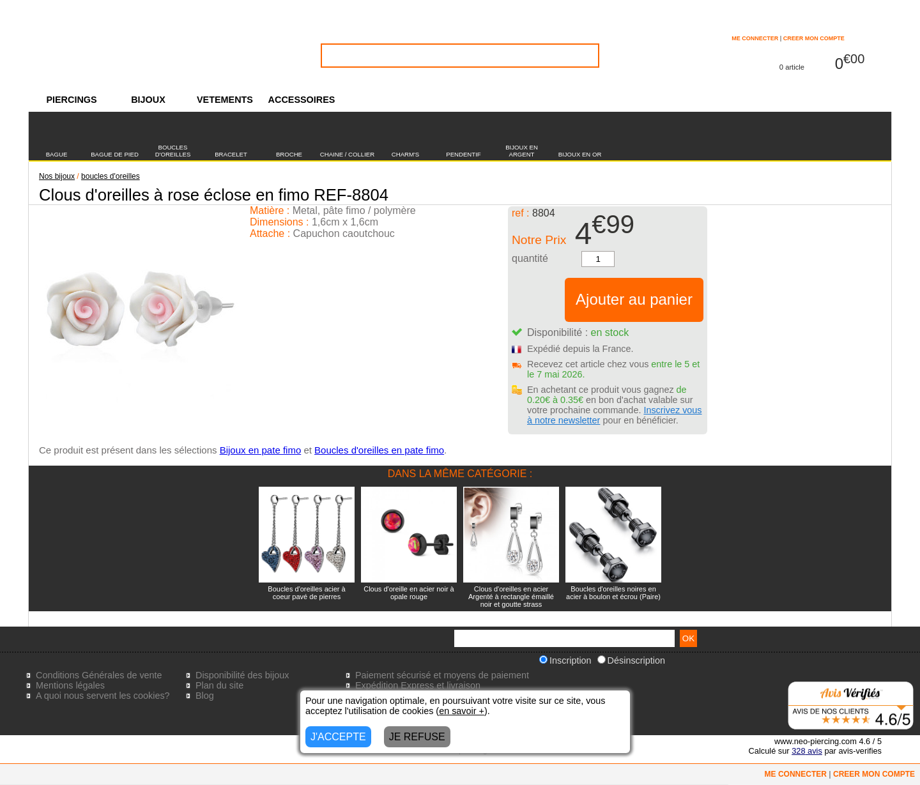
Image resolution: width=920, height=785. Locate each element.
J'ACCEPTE (338, 736)
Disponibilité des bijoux (242, 675)
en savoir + (461, 711)
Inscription (565, 660)
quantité (530, 258)
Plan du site (219, 685)
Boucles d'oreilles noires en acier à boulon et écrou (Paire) (613, 592)
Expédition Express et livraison (417, 685)
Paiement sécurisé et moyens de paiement (442, 675)
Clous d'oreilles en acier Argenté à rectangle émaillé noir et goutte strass (511, 596)
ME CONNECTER (755, 38)
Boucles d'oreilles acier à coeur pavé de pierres (306, 592)
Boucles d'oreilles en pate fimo (379, 450)
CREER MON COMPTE (814, 38)
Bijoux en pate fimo (261, 450)
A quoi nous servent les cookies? (103, 695)
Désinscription (631, 660)
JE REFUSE (417, 736)
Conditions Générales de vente (99, 675)
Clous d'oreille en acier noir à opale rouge (409, 592)
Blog (204, 695)
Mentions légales (70, 685)
